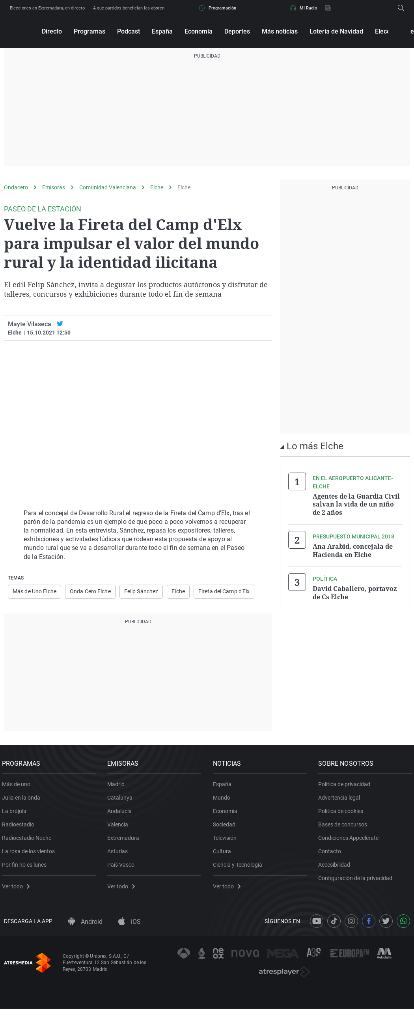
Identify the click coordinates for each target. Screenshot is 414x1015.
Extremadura (126, 841)
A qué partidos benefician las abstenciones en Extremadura (151, 8)
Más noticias (280, 31)
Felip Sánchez (141, 592)
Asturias (120, 854)
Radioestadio (20, 827)
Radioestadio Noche (28, 841)
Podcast (128, 31)
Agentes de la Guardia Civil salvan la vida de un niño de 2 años (356, 504)
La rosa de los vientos (30, 854)
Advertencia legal (341, 801)
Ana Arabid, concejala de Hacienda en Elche (353, 550)
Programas (89, 31)
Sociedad (226, 827)
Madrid (118, 787)
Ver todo (18, 889)
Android (85, 927)
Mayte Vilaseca (29, 324)
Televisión (227, 841)
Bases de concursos (345, 827)
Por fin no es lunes (26, 868)
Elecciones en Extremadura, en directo (47, 8)
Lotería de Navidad (336, 31)
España (162, 31)
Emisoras (53, 187)
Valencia (120, 827)
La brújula (16, 814)
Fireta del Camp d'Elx (224, 592)
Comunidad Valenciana (107, 187)
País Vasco (123, 868)
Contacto (332, 854)
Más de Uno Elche (34, 592)
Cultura (224, 854)
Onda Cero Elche (90, 592)
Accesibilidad (336, 868)
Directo (52, 31)
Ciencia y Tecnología (239, 868)
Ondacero (16, 187)
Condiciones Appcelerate (351, 841)
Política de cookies (343, 814)
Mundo (223, 801)
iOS (129, 927)
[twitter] (60, 324)
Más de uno (18, 787)
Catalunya (122, 801)
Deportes (237, 31)
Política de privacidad (347, 787)
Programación (217, 8)
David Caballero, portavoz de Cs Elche (355, 591)
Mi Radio (303, 8)
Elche (156, 187)
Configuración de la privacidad (358, 881)
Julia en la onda (23, 801)
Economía (199, 31)
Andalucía (122, 814)
